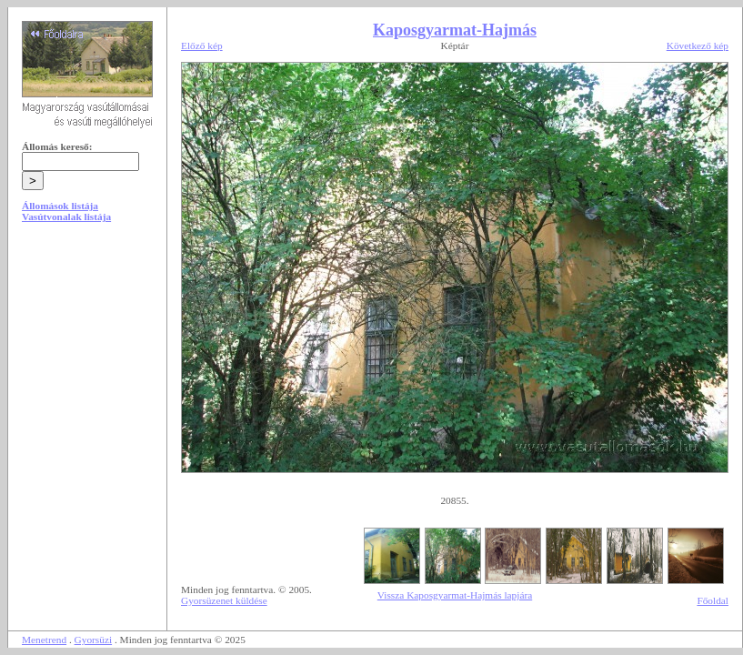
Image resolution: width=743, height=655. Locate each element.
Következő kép (697, 45)
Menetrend (44, 639)
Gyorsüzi (94, 639)
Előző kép (202, 45)
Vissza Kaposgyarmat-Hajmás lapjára (454, 595)
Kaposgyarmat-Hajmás (455, 30)
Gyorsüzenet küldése (224, 600)
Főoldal (712, 600)
